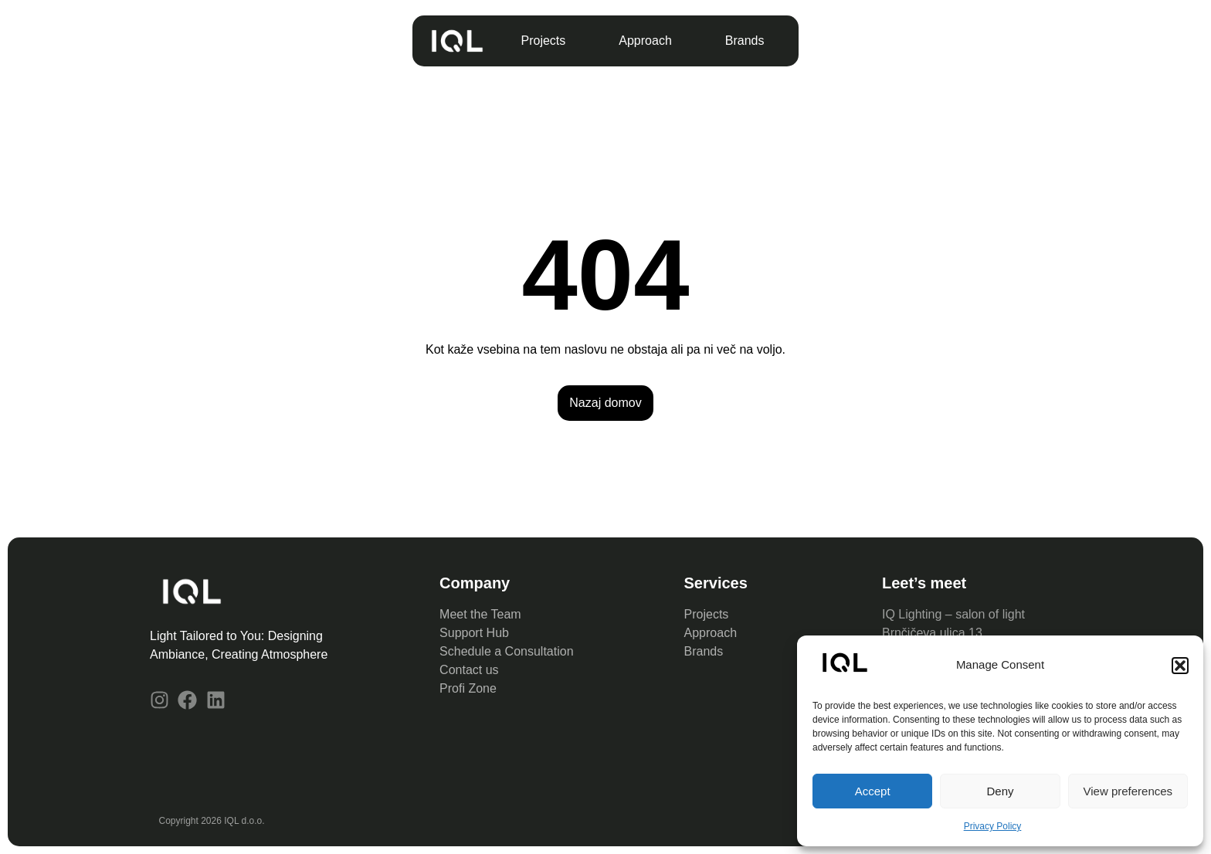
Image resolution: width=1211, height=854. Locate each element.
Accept (872, 791)
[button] (1180, 665)
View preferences (1128, 791)
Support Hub (474, 632)
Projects (543, 40)
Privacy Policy (993, 826)
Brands (745, 40)
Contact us (470, 669)
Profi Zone (469, 688)
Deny (999, 791)
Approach (645, 40)
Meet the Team (480, 614)
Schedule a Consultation (506, 651)
